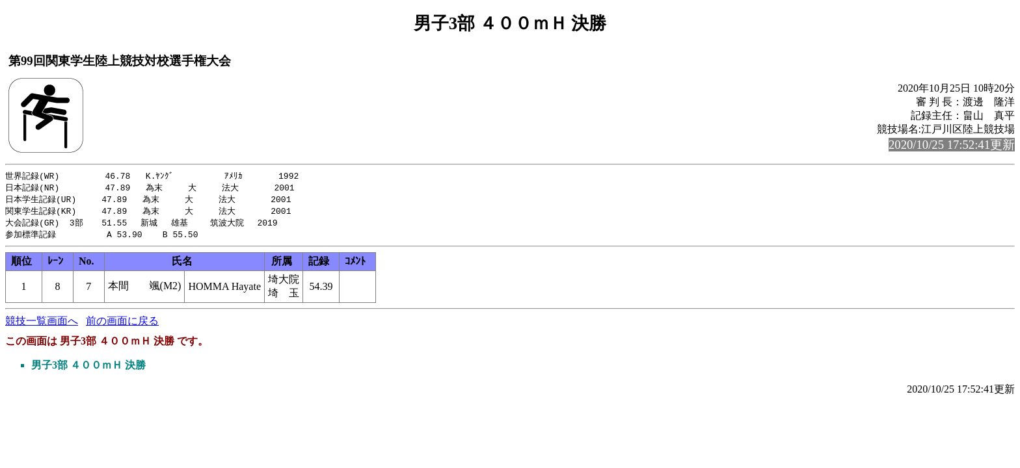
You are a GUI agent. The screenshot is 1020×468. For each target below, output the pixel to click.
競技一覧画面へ (41, 324)
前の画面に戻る (122, 324)
